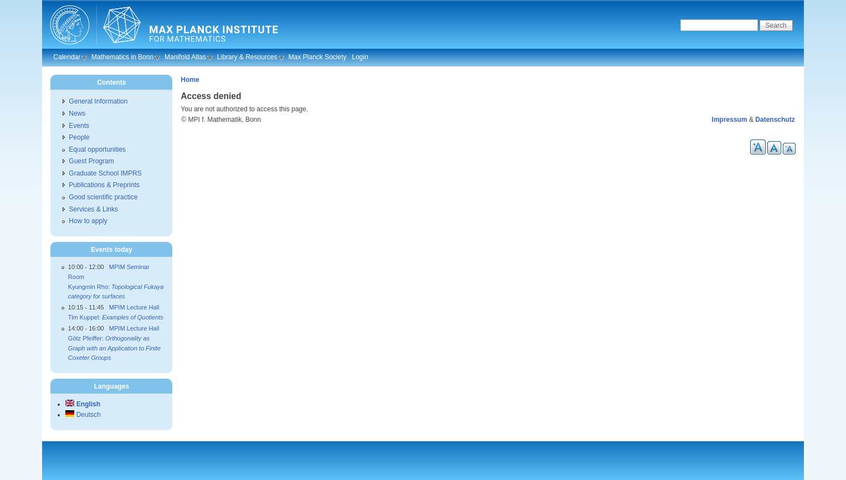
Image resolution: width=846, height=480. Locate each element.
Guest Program (91, 161)
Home (190, 80)
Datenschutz (774, 119)
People (79, 137)
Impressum (729, 119)
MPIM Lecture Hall (134, 307)
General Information (98, 101)
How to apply (88, 221)
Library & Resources (247, 57)
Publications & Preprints (104, 185)
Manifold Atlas (185, 57)
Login (360, 57)
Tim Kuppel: (115, 317)
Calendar (66, 57)
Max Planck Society (318, 57)
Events (79, 126)
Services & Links (93, 209)
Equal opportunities (97, 149)
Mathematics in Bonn (122, 57)
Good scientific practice (103, 197)
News (77, 113)
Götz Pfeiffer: (114, 348)
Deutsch (82, 415)
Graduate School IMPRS (105, 173)
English (82, 404)
